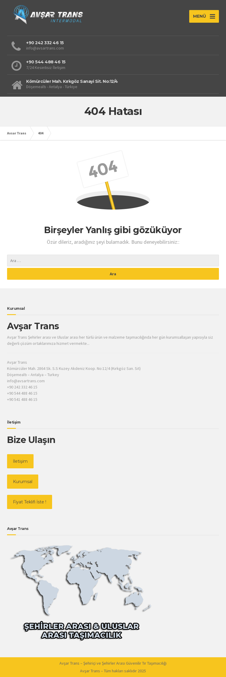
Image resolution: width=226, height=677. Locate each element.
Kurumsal (22, 481)
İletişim (20, 461)
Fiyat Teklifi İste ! (29, 502)
